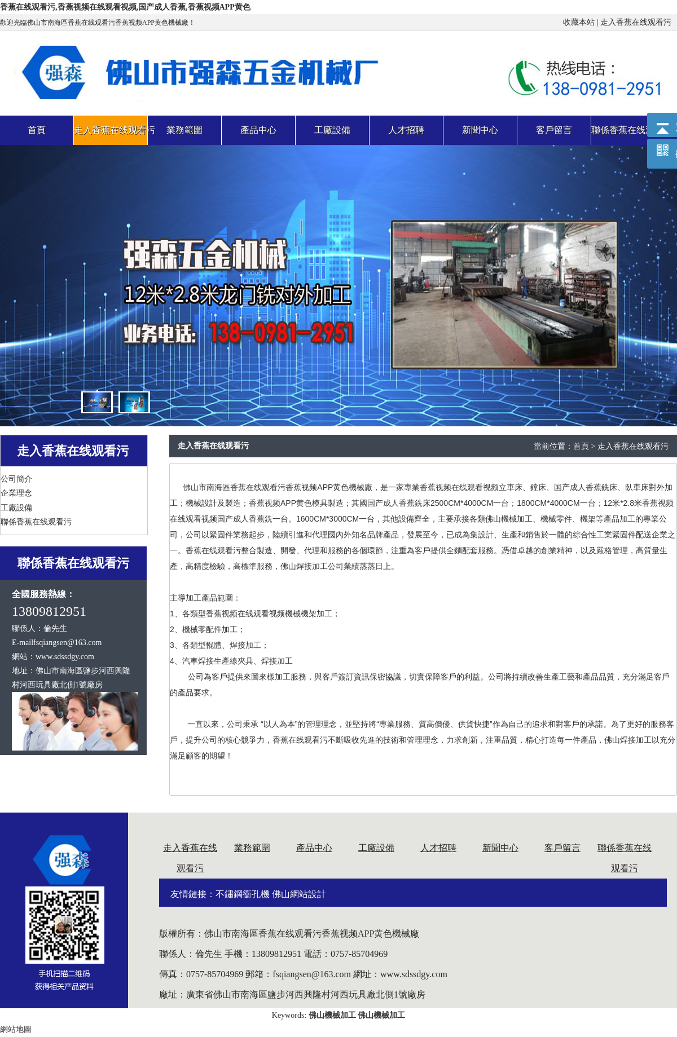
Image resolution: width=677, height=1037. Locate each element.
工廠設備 (376, 848)
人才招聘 (438, 848)
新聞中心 (500, 848)
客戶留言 (562, 848)
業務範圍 (252, 848)
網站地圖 (16, 1029)
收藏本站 (579, 22)
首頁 (581, 446)
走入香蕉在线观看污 (635, 22)
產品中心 (314, 848)
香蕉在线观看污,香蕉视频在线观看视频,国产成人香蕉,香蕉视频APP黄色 (125, 7)
